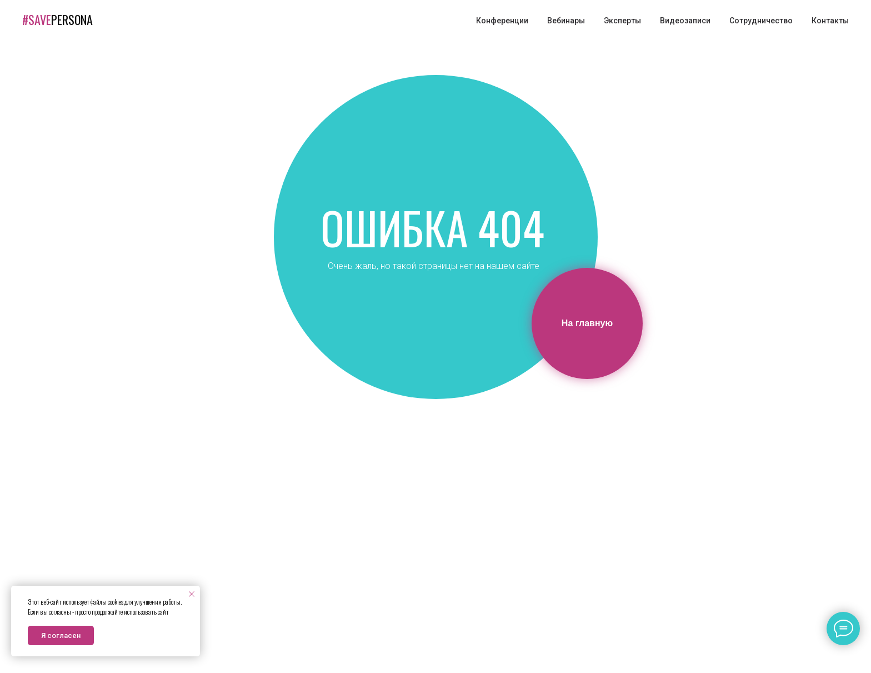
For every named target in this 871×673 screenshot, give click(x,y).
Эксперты (622, 20)
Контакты (830, 20)
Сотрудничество (761, 20)
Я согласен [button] (61, 635)
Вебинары (566, 20)
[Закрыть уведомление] (191, 594)
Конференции (502, 20)
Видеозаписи (685, 20)
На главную (587, 323)
